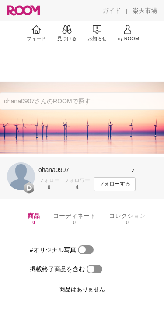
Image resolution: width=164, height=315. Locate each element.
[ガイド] (111, 10)
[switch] (86, 249)
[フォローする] (115, 184)
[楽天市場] (145, 10)
